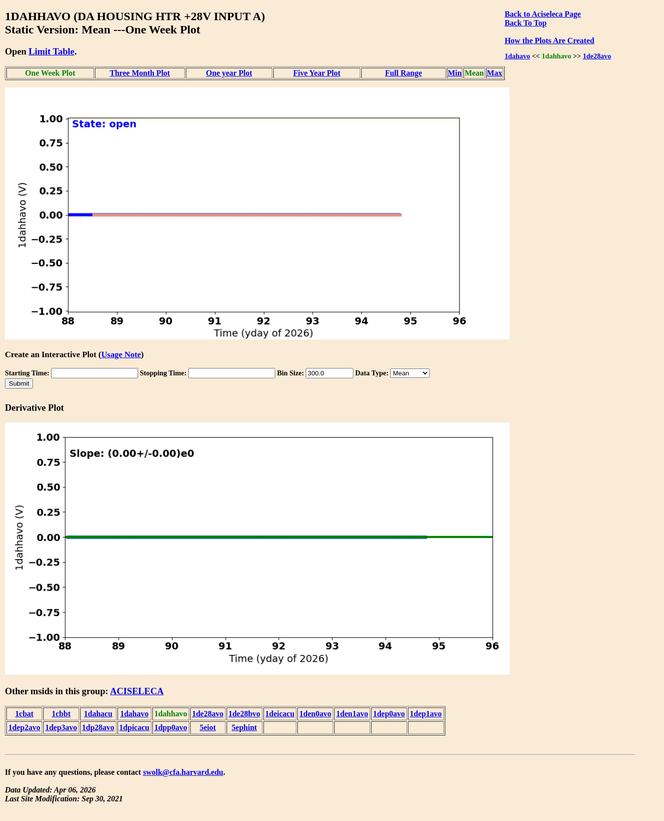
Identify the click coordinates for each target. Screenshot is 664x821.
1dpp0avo (170, 727)
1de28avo (597, 56)
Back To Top (526, 23)
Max (494, 73)
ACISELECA (137, 691)
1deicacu (280, 713)
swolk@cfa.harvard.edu (183, 772)
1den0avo (315, 713)
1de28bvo (244, 713)
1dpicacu (134, 727)
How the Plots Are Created (549, 40)
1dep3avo (61, 727)
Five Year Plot (317, 73)
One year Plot (229, 73)
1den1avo (352, 713)
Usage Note (121, 354)
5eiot (208, 727)
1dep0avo (389, 713)
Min (455, 73)
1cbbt (61, 713)
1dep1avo (426, 713)
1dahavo (517, 56)
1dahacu (98, 713)
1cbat (24, 713)
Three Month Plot (140, 73)
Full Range (403, 73)
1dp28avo (98, 727)
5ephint (244, 727)
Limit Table (51, 51)
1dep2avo (24, 727)
